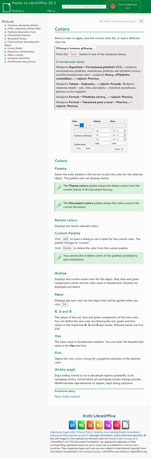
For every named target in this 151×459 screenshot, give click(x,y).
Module (17, 11)
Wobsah (7, 21)
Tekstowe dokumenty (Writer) (23, 25)
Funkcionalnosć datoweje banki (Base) (21, 43)
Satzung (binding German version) (68, 435)
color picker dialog (79, 358)
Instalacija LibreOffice (19, 58)
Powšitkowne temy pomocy (22, 61)
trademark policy (92, 451)
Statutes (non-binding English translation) (116, 432)
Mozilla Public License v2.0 (123, 438)
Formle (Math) (15, 48)
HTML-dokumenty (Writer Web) (24, 28)
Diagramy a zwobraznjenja (21, 51)
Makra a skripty (15, 55)
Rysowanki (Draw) (17, 38)
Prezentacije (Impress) (19, 35)
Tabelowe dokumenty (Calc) (22, 31)
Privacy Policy (84, 432)
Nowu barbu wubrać (67, 396)
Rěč (49, 11)
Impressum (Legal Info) (62, 432)
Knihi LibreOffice (99, 415)
